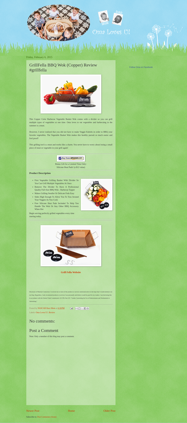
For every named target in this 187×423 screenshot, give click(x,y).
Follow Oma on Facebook (141, 67)
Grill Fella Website (71, 272)
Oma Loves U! (42, 312)
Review (52, 312)
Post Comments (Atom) (46, 417)
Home (71, 410)
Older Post (109, 410)
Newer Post (32, 410)
